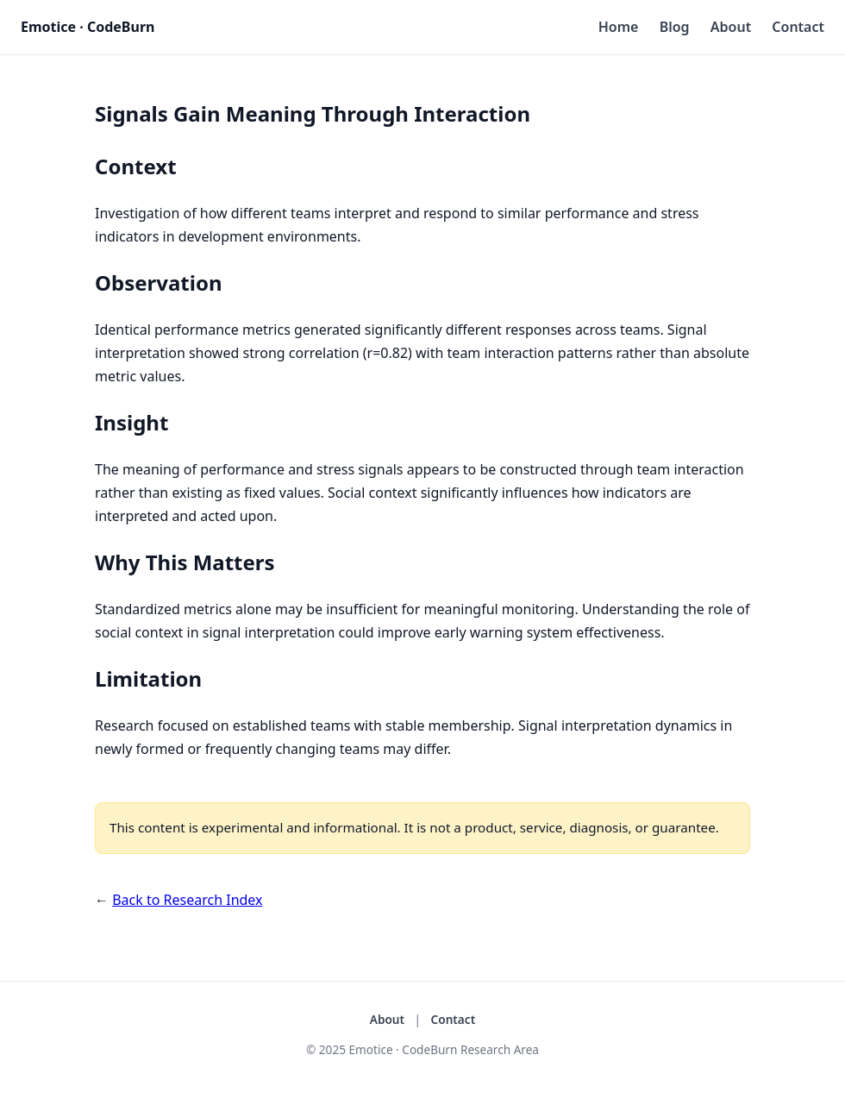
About (730, 26)
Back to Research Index (187, 899)
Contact (798, 26)
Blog (675, 26)
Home (618, 26)
